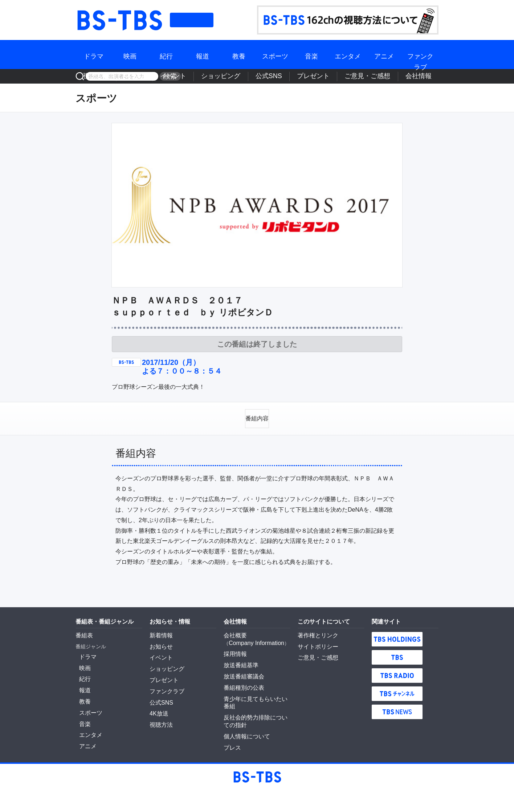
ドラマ (93, 54)
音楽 (311, 54)
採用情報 (234, 648)
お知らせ (160, 642)
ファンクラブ (420, 54)
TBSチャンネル (397, 690)
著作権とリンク (315, 631)
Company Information (253, 638)
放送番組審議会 (241, 669)
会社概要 (234, 631)
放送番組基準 (239, 658)
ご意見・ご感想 (387, 76)
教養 (239, 54)
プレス (231, 727)
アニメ (384, 54)
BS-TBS (119, 20)
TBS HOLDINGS (397, 635)
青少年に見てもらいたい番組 (257, 689)
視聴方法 (195, 76)
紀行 (166, 54)
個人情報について (244, 717)
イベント (249, 76)
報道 (202, 54)
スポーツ (275, 54)
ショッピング (283, 76)
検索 (168, 76)
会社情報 (424, 76)
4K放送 (223, 76)
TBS (397, 653)
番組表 (191, 20)
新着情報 (160, 631)
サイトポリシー (315, 642)
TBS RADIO (397, 672)
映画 (130, 54)
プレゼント (349, 76)
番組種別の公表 (241, 679)
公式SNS (317, 76)
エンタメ (347, 54)
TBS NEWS (397, 708)
